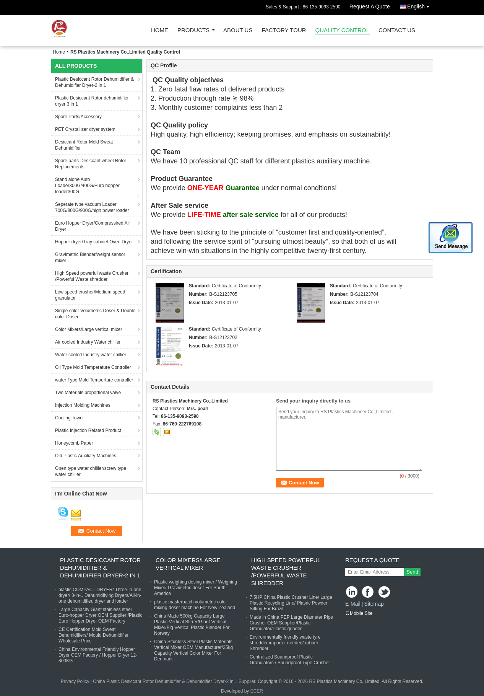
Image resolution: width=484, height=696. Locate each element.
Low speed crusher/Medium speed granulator (90, 295)
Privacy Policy (75, 681)
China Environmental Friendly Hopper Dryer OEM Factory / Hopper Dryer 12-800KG (97, 655)
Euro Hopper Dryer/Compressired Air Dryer (92, 226)
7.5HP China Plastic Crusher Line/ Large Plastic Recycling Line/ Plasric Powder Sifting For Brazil (291, 603)
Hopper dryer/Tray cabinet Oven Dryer (94, 241)
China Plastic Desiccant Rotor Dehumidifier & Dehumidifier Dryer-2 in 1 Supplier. (175, 681)
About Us (237, 30)
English (420, 5)
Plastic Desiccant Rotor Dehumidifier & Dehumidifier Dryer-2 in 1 (94, 82)
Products (193, 30)
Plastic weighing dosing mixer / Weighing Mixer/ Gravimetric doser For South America (195, 587)
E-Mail (353, 604)
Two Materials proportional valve (88, 392)
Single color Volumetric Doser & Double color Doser (95, 313)
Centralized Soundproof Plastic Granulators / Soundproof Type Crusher (290, 659)
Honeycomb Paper (74, 443)
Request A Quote (369, 6)
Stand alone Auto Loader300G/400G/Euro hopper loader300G (87, 185)
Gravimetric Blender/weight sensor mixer (90, 257)
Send (412, 572)
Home (159, 30)
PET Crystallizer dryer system (85, 129)
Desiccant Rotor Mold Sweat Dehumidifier (84, 145)
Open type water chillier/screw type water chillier (90, 471)
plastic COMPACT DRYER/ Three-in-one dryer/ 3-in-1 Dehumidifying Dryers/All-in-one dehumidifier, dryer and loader (99, 595)
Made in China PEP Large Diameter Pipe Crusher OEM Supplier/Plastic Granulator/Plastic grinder (291, 623)
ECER (256, 691)
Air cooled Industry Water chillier (88, 342)
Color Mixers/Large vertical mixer (88, 329)
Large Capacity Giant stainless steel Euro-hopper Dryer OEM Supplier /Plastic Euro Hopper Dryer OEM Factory (100, 615)
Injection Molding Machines (82, 405)
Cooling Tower (69, 418)
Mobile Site (358, 613)
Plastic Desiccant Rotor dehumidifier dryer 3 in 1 (92, 101)
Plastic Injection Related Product (88, 430)
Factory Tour (283, 30)
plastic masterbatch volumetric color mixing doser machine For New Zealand (194, 604)
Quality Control (342, 30)
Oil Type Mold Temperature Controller (93, 367)
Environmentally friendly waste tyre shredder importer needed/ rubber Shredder (285, 642)
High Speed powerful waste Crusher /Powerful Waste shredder (91, 276)
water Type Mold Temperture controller (94, 380)
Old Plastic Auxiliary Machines (85, 455)
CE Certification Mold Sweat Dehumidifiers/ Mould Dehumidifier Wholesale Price (93, 635)
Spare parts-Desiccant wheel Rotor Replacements (90, 164)
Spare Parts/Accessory (78, 116)
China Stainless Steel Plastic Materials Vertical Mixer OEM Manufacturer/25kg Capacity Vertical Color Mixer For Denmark (193, 650)
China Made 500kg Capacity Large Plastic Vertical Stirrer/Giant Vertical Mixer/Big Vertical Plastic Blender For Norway (191, 624)
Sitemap (373, 604)
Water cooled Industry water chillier (90, 354)
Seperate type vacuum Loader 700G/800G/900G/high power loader (92, 207)
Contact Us (396, 30)
